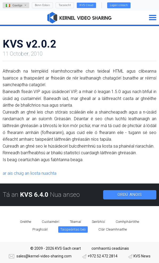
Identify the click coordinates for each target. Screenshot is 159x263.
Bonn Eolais (42, 5)
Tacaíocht (64, 5)
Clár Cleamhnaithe (112, 229)
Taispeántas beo (73, 229)
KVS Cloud (86, 5)
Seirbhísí (98, 222)
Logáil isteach (119, 5)
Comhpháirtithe (127, 222)
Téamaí (75, 222)
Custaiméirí (50, 222)
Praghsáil (40, 229)
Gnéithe (25, 222)
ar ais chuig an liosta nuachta (29, 173)
